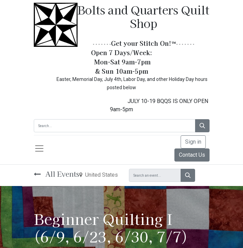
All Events (56, 174)
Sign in (193, 141)
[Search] (202, 125)
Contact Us (192, 155)
